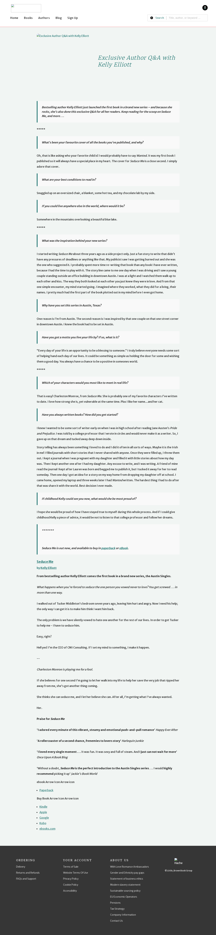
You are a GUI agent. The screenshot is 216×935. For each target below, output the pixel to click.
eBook (123, 548)
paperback (108, 548)
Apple (43, 812)
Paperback (46, 790)
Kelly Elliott (48, 568)
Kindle (43, 806)
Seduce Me (45, 562)
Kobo (42, 823)
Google (44, 817)
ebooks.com (47, 828)
